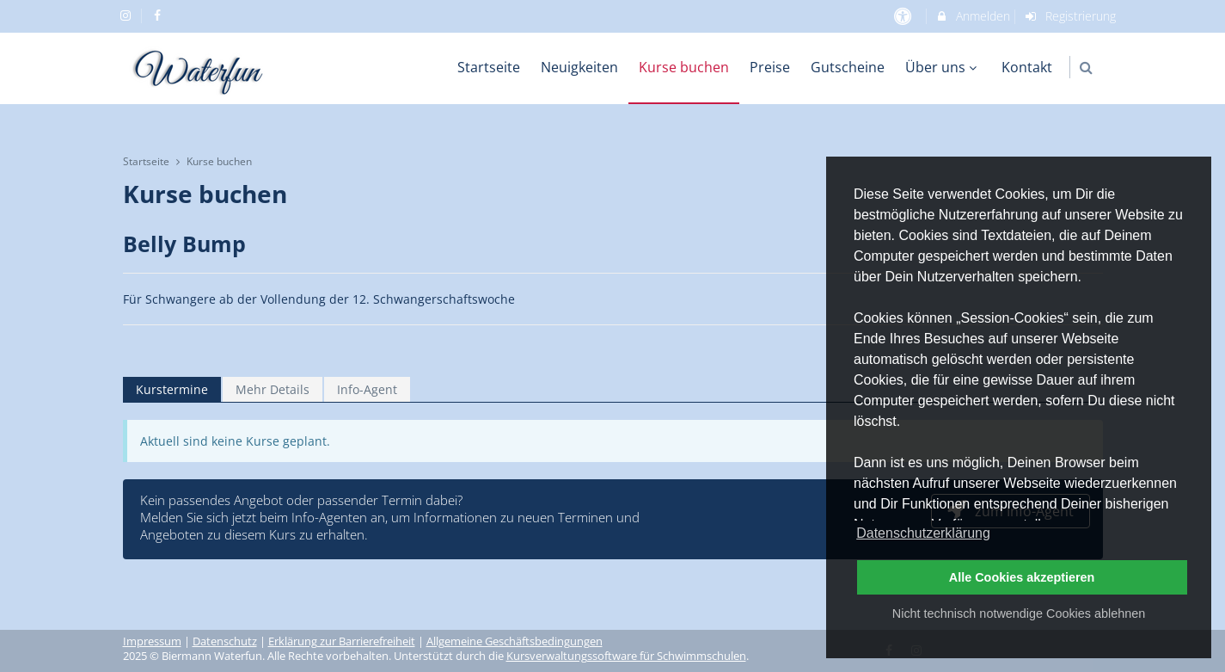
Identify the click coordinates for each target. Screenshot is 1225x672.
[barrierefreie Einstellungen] (905, 16)
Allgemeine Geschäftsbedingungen (514, 641)
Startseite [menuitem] (488, 67)
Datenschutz (225, 641)
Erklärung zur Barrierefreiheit (341, 641)
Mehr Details (272, 389)
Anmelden (972, 16)
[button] (1086, 67)
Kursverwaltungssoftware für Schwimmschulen (626, 656)
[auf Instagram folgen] (128, 15)
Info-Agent (367, 389)
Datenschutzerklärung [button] (923, 533)
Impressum (152, 641)
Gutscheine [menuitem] (848, 67)
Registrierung (1069, 16)
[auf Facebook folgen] (159, 15)
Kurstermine (172, 389)
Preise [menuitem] (770, 67)
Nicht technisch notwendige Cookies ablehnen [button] (1018, 613)
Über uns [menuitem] (943, 67)
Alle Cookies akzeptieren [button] (1022, 577)
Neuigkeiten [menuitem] (579, 67)
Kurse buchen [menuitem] (684, 67)
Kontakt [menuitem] (1026, 67)
